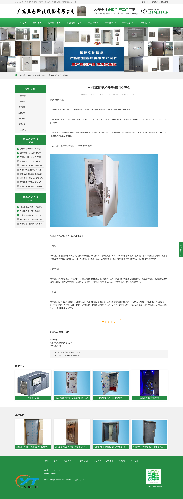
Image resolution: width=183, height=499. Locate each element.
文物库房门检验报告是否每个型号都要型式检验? (30, 165)
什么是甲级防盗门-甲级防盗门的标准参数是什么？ (30, 207)
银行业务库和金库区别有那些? (30, 186)
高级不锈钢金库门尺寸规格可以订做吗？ (30, 149)
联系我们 (155, 2)
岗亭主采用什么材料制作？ (29, 153)
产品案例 (126, 23)
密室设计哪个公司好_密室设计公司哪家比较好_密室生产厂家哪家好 (30, 157)
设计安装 (22, 119)
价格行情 (22, 96)
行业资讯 (22, 130)
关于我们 (143, 23)
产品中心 (92, 23)
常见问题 (36, 75)
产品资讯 (109, 23)
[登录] (70, 343)
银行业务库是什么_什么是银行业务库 (30, 170)
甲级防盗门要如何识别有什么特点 (55, 75)
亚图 (29, 75)
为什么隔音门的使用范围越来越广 (30, 174)
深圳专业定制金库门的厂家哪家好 (30, 178)
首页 (22, 23)
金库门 (36, 23)
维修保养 (22, 113)
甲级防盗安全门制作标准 (28, 211)
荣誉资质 (22, 124)
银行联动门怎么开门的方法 (29, 161)
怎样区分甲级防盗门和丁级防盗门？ (30, 215)
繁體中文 (145, 2)
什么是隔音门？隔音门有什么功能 (69, 352)
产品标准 (22, 101)
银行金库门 (53, 23)
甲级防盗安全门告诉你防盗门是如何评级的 (30, 219)
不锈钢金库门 (73, 23)
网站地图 (164, 2)
